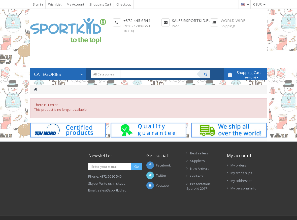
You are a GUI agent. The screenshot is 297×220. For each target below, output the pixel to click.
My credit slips (241, 173)
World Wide (233, 20)
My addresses (241, 180)
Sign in (38, 4)
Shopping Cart (100, 4)
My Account (75, 4)
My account (239, 155)
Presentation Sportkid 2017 (198, 186)
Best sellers (199, 153)
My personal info (243, 188)
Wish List (54, 4)
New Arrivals (199, 168)
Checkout (123, 4)
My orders (238, 165)
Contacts (197, 176)
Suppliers (197, 160)
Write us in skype (112, 183)
